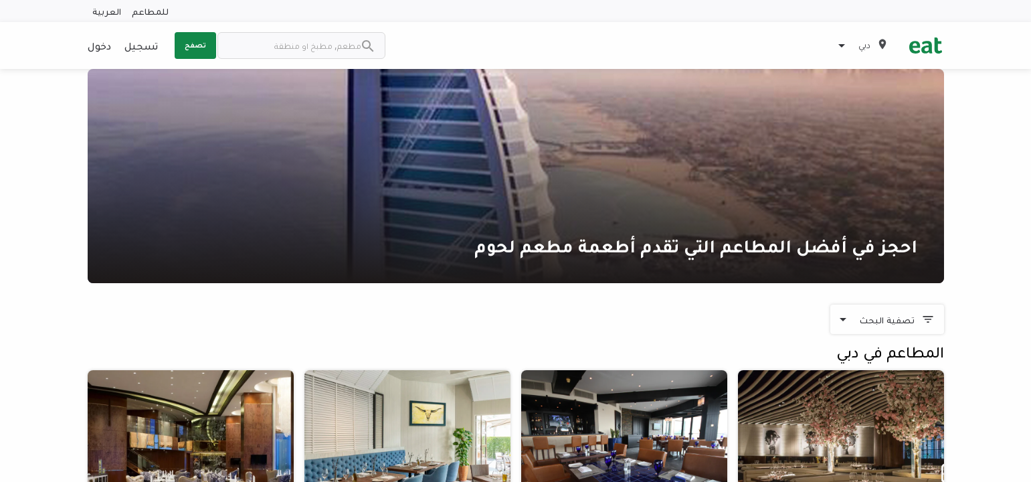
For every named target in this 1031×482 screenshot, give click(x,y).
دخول (99, 45)
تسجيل (141, 45)
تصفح (195, 45)
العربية (106, 11)
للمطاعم (150, 11)
